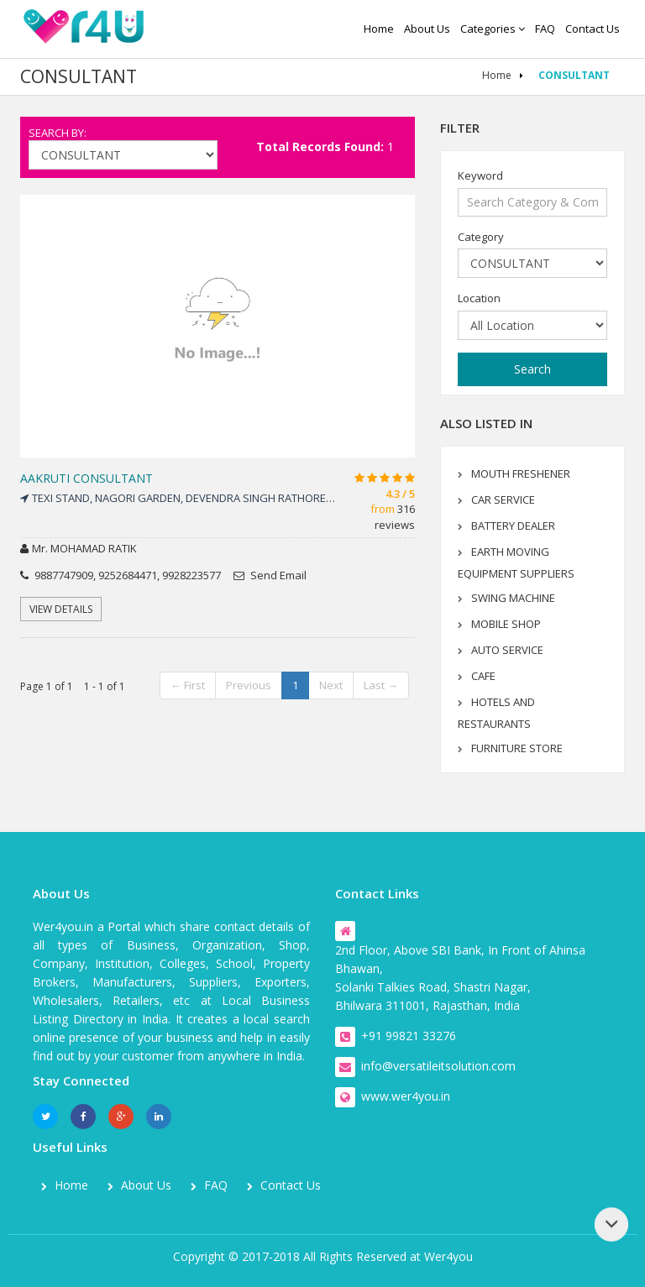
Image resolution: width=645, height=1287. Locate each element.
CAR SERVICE (503, 499)
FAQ (545, 28)
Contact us (592, 28)
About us (427, 28)
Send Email (270, 575)
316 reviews (395, 516)
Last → (381, 685)
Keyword (480, 175)
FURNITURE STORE (517, 748)
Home (379, 28)
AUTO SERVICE (507, 649)
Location (479, 298)
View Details (60, 609)
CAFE (483, 675)
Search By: (58, 132)
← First (187, 685)
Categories (492, 28)
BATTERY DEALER (513, 525)
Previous (248, 685)
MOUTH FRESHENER (520, 473)
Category (481, 236)
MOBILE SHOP (506, 623)
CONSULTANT (574, 75)
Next (331, 685)
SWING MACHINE (513, 597)
